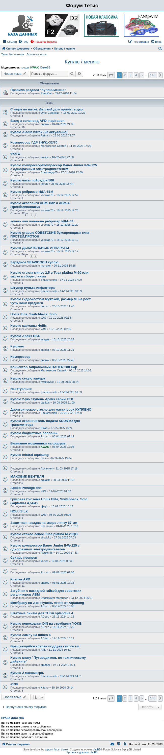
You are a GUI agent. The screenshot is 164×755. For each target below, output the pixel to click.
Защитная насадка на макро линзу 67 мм (43, 523)
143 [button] (152, 75)
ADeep (45, 606)
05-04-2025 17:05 (63, 446)
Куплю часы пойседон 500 (32, 180)
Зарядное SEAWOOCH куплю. (34, 262)
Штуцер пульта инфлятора (32, 288)
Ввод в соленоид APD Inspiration (37, 121)
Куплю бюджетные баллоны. (34, 433)
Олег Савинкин (50, 112)
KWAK (34, 67)
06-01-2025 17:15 (63, 582)
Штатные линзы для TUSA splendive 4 (41, 613)
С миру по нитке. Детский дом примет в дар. (47, 109)
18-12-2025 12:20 (67, 224)
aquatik (45, 479)
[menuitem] (23, 42)
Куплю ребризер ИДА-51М (31, 192)
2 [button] (125, 75)
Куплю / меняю (82, 61)
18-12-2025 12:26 (67, 210)
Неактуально (21, 389)
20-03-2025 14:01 (64, 479)
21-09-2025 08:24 (68, 381)
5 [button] (142, 75)
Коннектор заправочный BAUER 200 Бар (43, 367)
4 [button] (136, 75)
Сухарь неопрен (23, 557)
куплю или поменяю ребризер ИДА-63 (41, 221)
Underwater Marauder (54, 597)
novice (45, 157)
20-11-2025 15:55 (65, 265)
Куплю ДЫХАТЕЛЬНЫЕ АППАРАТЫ (39, 248)
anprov (45, 124)
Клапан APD (20, 579)
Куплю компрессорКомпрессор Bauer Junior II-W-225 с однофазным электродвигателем (53, 167)
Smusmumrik (49, 279)
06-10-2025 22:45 (63, 360)
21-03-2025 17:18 (66, 468)
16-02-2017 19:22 (74, 112)
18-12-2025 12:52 (67, 195)
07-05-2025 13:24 (61, 428)
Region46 (46, 552)
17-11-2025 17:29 (71, 279)
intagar (45, 339)
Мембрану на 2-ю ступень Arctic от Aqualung (47, 603)
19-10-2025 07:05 (60, 329)
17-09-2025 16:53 (71, 392)
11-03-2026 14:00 (80, 145)
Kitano (44, 687)
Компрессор (20, 357)
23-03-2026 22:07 (64, 135)
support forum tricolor (56, 749)
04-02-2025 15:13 (67, 526)
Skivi (43, 458)
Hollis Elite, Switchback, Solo (33, 314)
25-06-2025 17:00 (71, 412)
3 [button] (130, 75)
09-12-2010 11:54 (66, 93)
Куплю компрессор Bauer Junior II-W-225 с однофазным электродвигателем (45, 547)
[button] (111, 75)
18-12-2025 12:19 (67, 239)
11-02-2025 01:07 (60, 491)
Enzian (45, 436)
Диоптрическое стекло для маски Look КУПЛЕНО (50, 409)
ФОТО (15, 154)
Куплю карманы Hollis (28, 325)
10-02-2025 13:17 (62, 506)
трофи (24, 67)
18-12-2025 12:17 (67, 251)
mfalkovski (47, 381)
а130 (14, 684)
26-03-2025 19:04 (61, 458)
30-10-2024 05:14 (63, 687)
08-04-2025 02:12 (63, 436)
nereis (44, 183)
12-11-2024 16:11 (63, 638)
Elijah (44, 428)
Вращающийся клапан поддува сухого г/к (44, 646)
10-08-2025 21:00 (64, 402)
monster (46, 265)
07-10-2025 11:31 (63, 349)
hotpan (45, 306)
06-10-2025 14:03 (80, 370)
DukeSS (45, 67)
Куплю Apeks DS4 (25, 336)
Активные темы (36, 54)
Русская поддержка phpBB (81, 752)
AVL (43, 649)
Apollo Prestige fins (26, 488)
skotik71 (46, 537)
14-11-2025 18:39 (71, 291)
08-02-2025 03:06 (60, 514)
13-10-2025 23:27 (63, 339)
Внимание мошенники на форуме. (38, 443)
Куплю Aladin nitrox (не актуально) (38, 132)
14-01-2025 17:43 (67, 552)
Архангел (46, 468)
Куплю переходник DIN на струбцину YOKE (45, 623)
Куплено (17, 346)
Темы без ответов (12, 54)
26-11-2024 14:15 (63, 616)
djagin (44, 506)
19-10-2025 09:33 (60, 317)
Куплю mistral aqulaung (29, 455)
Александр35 (49, 172)
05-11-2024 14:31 (71, 676)
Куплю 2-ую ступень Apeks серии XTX (41, 399)
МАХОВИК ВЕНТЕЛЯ (27, 476)
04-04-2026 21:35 (63, 124)
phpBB (97, 749)
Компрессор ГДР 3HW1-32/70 (33, 142)
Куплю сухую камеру (27, 378)
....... (13, 569)
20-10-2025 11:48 (63, 306)
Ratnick (45, 135)
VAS (43, 317)
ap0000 (45, 664)
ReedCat (46, 93)
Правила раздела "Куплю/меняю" (38, 90)
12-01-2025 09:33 (62, 560)
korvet (44, 560)
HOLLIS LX (19, 511)
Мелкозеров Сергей (53, 145)
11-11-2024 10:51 (60, 649)
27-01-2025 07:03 (65, 537)
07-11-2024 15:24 (64, 664)
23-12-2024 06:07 (82, 597)
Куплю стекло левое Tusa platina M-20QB (43, 534)
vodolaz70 (47, 195)
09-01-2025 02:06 (63, 572)
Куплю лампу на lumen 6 (30, 635)
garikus (45, 402)
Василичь (47, 526)
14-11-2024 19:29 (63, 626)
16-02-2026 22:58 (63, 157)
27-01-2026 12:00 (72, 172)
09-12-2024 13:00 (63, 606)
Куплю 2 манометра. (27, 673)
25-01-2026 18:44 (62, 183)
